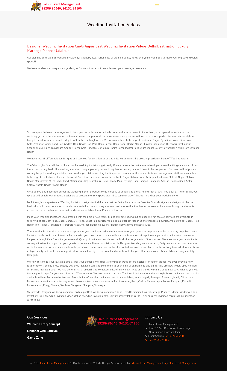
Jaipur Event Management (54, 363)
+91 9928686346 (174, 336)
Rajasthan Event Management (180, 363)
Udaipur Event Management (146, 363)
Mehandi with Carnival (42, 331)
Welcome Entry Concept (43, 324)
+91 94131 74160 (158, 339)
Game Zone (35, 337)
